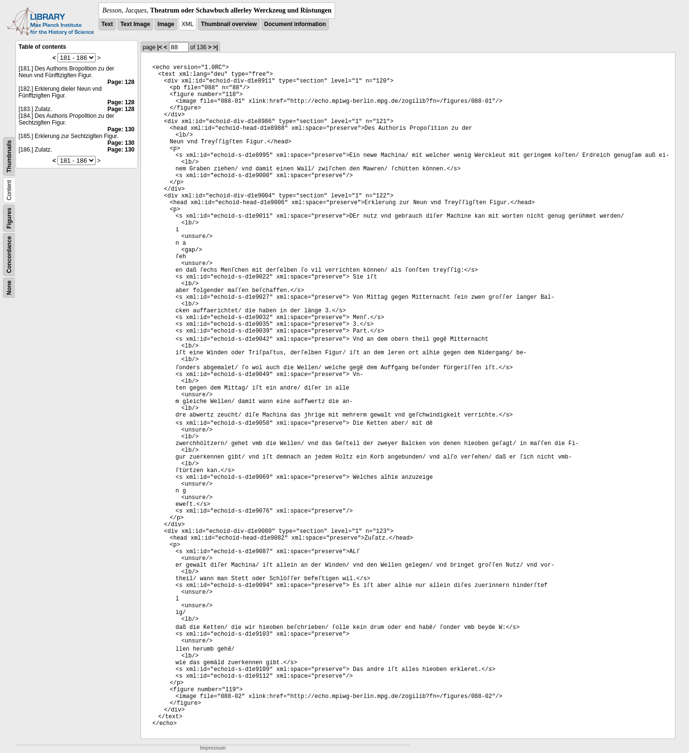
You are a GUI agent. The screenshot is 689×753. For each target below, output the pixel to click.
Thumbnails (9, 156)
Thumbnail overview (228, 24)
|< (159, 47)
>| (215, 47)
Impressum (212, 748)
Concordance (9, 254)
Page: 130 (120, 129)
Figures (9, 218)
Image (165, 24)
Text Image (135, 24)
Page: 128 (120, 82)
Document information (295, 24)
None (9, 287)
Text (107, 24)
